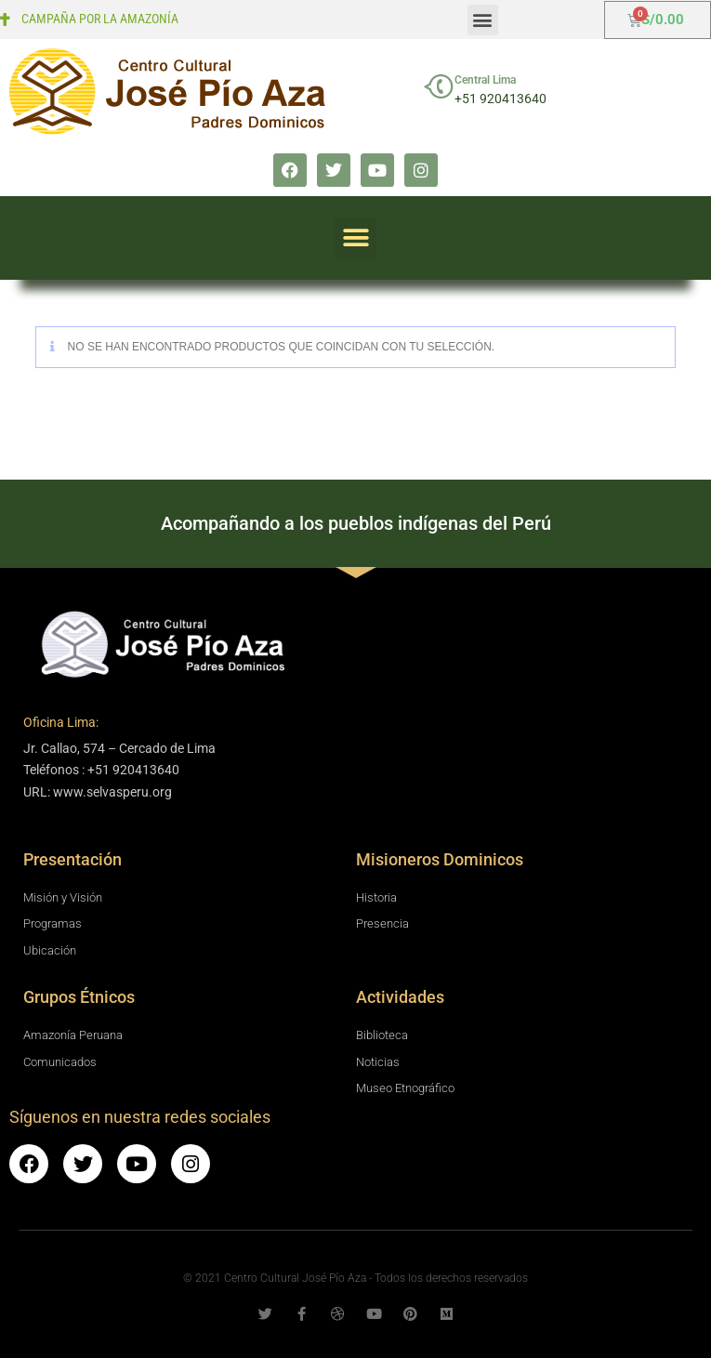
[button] (482, 20)
